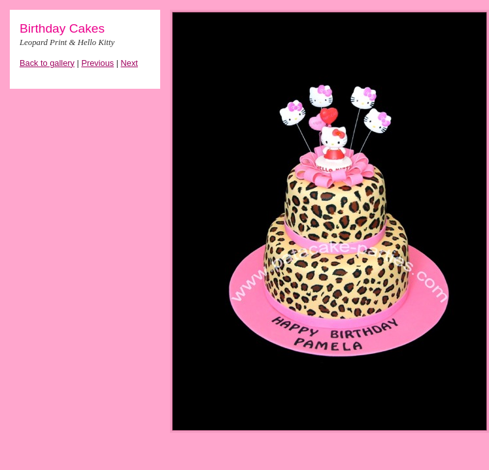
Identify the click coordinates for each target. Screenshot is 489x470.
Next (129, 63)
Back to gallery (47, 63)
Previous (97, 63)
